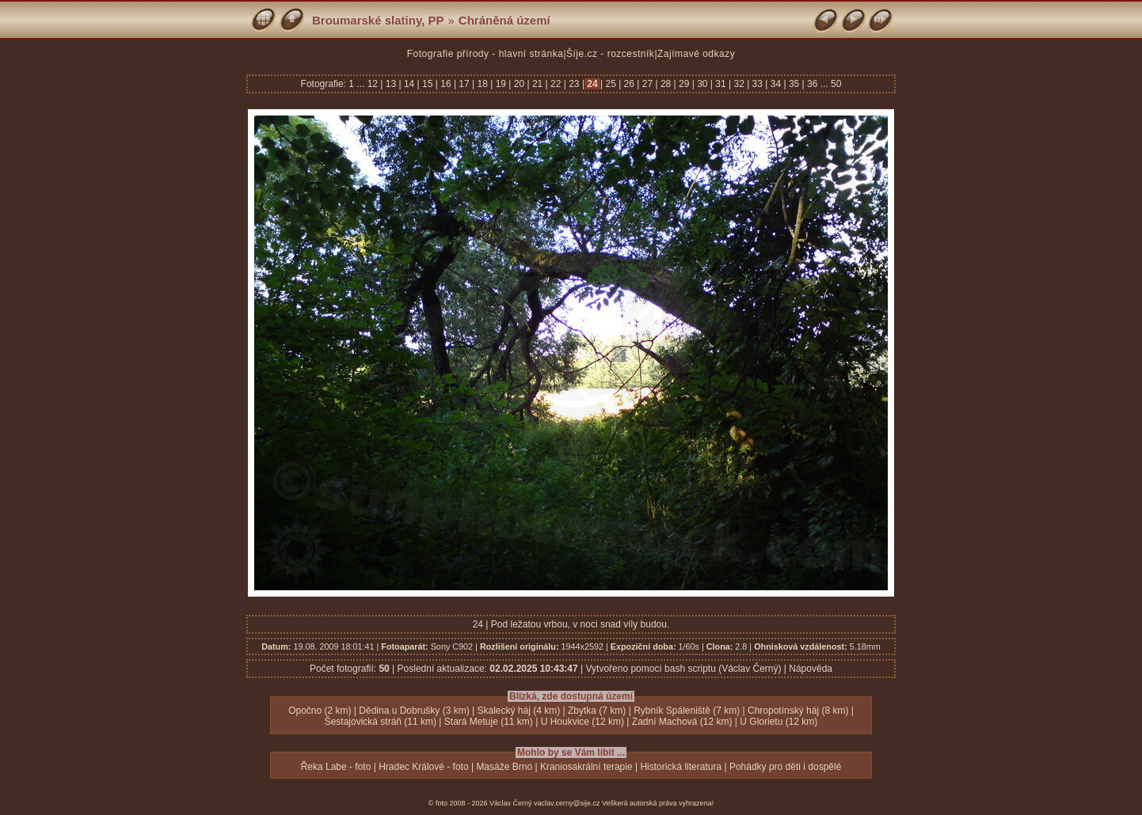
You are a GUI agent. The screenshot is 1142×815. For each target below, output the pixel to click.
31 (721, 83)
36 (812, 83)
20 (519, 83)
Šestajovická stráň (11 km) (380, 721)
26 (629, 83)
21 (538, 83)
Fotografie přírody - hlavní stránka (485, 53)
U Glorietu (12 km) (778, 721)
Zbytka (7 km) (597, 710)
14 (409, 83)
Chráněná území (504, 20)
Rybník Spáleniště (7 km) (687, 710)
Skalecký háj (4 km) (519, 710)
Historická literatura (680, 766)
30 (702, 83)
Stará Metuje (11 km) (488, 721)
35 (794, 83)
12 (374, 83)
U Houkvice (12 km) (582, 721)
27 (647, 83)
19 (500, 83)
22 (556, 83)
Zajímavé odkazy (696, 53)
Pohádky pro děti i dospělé (785, 766)
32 (739, 83)
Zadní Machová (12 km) (682, 721)
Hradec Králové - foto (423, 766)
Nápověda (810, 668)
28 (666, 83)
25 (611, 83)
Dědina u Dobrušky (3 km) (414, 710)
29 (684, 83)
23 (574, 83)
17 (464, 83)
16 (446, 83)
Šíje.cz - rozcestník (610, 53)
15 (428, 83)
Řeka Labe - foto (336, 766)
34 (775, 83)
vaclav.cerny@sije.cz (567, 803)
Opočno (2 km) (319, 710)
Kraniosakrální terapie (586, 766)
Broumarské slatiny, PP (377, 20)
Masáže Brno (504, 766)
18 (482, 83)
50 (836, 83)
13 (390, 83)
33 (757, 83)
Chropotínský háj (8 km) (798, 710)
